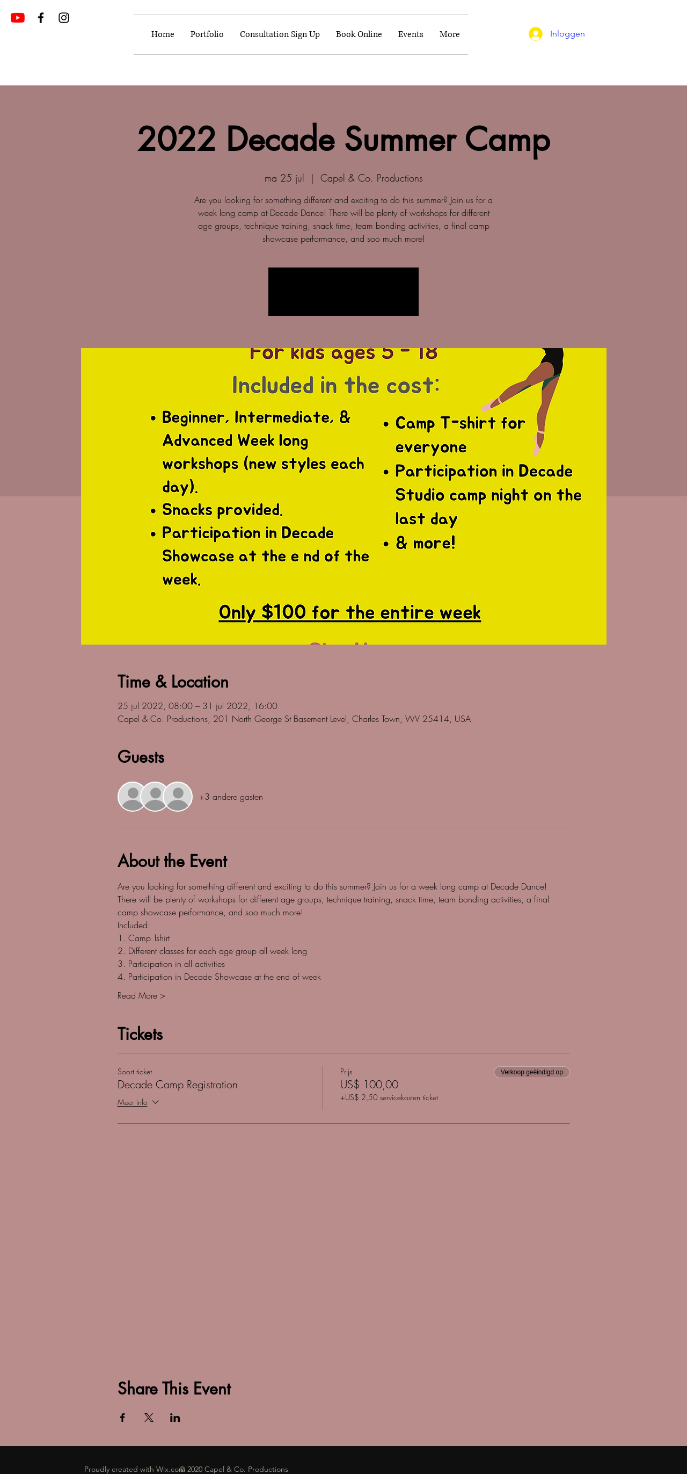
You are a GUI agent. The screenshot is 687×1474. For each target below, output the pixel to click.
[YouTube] (18, 18)
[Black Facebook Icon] (41, 18)
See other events (343, 298)
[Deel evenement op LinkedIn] (175, 1417)
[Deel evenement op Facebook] (123, 1417)
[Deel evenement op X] (149, 1417)
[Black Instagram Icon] (64, 18)
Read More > (141, 995)
